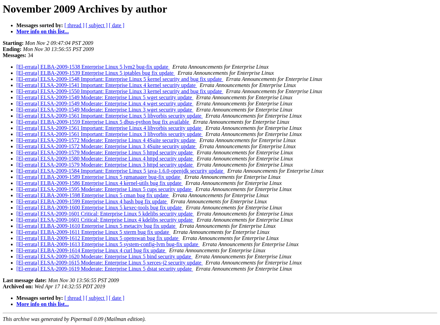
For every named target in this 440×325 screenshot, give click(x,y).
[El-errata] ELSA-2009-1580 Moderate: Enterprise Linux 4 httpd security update (105, 158)
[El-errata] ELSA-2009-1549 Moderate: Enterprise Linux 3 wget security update (104, 110)
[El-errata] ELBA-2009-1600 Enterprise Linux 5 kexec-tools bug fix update (99, 207)
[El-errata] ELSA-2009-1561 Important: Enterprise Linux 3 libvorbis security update (109, 134)
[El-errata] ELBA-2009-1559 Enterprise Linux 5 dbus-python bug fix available (103, 122)
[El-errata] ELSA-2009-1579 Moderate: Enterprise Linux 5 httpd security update (105, 152)
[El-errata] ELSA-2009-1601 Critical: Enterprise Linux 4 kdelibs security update (105, 220)
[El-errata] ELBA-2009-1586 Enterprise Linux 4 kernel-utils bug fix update (99, 183)
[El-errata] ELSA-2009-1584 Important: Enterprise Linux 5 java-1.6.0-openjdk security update (120, 171)
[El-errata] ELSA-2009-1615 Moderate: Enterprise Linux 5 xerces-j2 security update (109, 263)
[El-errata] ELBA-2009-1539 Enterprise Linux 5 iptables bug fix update (95, 73)
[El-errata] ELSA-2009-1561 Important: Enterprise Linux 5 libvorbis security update (109, 116)
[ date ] (116, 25)
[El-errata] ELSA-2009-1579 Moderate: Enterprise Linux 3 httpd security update (105, 165)
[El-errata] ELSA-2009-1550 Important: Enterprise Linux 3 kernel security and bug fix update (119, 91)
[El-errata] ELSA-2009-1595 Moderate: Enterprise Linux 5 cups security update (104, 189)
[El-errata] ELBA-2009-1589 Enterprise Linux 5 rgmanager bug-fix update (99, 177)
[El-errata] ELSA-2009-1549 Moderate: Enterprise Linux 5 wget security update (104, 97)
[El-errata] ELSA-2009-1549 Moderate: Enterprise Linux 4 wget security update (104, 103)
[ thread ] (74, 25)
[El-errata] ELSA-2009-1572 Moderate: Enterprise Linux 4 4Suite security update (106, 140)
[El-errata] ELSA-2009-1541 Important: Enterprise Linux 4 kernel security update (106, 85)
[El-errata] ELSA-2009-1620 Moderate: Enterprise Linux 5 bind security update (104, 256)
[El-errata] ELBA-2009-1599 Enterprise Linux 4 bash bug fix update (92, 201)
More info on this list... (42, 31)
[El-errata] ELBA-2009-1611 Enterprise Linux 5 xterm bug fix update (93, 232)
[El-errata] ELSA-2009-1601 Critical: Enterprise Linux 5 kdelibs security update (105, 214)
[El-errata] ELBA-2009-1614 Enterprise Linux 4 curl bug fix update (91, 250)
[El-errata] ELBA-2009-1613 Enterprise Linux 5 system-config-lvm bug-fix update (108, 244)
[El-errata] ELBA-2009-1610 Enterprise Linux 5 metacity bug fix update (96, 226)
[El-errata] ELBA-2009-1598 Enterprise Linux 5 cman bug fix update (93, 195)
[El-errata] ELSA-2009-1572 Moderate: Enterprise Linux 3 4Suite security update (106, 146)
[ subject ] (97, 25)
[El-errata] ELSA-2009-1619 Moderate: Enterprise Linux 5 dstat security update (104, 269)
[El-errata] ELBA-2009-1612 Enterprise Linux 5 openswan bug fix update (98, 238)
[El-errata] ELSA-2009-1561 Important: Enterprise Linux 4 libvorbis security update (109, 128)
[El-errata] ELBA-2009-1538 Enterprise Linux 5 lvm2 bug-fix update (93, 67)
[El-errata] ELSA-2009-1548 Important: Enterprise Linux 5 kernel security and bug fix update (119, 79)
